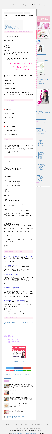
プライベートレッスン (40, 144)
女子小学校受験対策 (26, 374)
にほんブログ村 (39, 41)
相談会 (38, 134)
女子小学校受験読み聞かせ (41, 163)
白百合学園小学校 (39, 167)
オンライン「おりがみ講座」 (41, 133)
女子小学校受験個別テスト (41, 153)
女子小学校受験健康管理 (40, 164)
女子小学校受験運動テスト (41, 154)
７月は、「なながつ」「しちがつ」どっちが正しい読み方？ (19, 403)
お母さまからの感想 (14, 425)
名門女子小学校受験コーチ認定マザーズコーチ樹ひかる (41, 54)
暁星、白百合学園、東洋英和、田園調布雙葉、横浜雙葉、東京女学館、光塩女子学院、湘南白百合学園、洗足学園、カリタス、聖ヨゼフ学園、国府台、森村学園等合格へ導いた (26, 432)
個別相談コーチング (40, 145)
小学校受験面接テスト (8, 378)
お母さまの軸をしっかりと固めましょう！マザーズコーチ (25, 425)
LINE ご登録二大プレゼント (10, 424)
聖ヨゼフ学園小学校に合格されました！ (15, 410)
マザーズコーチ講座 (40, 143)
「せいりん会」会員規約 (24, 424)
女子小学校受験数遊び (40, 157)
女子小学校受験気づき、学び (40, 165)
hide (14, 21)
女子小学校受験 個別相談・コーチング (43, 83)
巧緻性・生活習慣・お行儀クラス (18, 374)
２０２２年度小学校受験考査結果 (41, 119)
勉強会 (38, 132)
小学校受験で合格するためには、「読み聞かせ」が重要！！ (19, 397)
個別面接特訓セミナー (40, 81)
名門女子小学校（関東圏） (40, 166)
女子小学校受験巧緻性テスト (41, 151)
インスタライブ (38, 128)
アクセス (40, 425)
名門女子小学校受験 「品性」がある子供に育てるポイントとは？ (20, 390)
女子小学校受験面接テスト (41, 155)
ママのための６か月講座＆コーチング (43, 85)
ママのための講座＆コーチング (41, 140)
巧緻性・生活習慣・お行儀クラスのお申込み (12, 28)
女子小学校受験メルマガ (39, 129)
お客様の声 (7, 25)
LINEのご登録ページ (17, 424)
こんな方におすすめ (8, 24)
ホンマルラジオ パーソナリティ (41, 122)
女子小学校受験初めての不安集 (41, 158)
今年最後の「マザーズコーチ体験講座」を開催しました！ (15, 416)
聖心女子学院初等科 (40, 170)
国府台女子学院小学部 (40, 177)
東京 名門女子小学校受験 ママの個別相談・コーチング (22, 427)
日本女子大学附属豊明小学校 (41, 169)
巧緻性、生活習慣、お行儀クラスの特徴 (11, 27)
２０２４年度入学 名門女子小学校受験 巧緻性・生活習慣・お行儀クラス (31, 428)
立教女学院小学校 (39, 180)
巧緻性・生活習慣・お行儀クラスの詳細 (11, 26)
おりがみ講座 (39, 142)
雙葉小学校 (38, 179)
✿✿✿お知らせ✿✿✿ (39, 111)
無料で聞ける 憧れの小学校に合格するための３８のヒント (37, 427)
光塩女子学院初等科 (40, 178)
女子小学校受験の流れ (39, 146)
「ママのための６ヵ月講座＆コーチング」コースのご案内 (35, 424)
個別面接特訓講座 (39, 141)
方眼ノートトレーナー (39, 123)
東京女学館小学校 (39, 176)
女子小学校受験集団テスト (41, 152)
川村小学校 (38, 175)
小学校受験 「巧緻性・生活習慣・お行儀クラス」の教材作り (19, 384)
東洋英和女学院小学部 (40, 168)
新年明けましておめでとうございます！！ (13, 417)
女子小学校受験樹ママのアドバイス (41, 130)
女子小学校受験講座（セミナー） (9, 374)
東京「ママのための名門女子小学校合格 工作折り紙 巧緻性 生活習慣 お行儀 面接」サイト (26, 430)
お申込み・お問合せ (35, 425)
